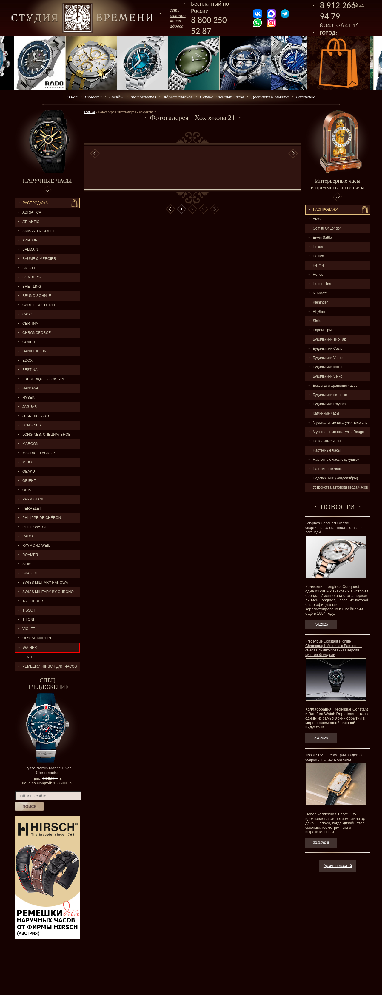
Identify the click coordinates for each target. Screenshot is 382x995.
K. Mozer (320, 293)
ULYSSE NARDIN (36, 638)
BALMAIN (30, 249)
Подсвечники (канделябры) (335, 478)
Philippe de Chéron (41, 518)
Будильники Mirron (328, 367)
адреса (177, 26)
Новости (93, 97)
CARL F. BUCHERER (39, 305)
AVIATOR (30, 240)
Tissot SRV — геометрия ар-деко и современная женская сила (334, 757)
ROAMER (30, 555)
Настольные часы (327, 469)
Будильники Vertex (328, 358)
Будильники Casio (327, 348)
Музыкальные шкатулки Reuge (338, 432)
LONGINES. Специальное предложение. (43, 435)
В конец (214, 209)
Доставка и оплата (270, 97)
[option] (194, 153)
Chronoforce (36, 333)
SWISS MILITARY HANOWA (45, 582)
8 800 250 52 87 (209, 25)
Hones (318, 274)
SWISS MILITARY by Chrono (48, 592)
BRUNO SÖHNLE (36, 296)
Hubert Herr (322, 284)
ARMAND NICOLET (38, 231)
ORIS (26, 490)
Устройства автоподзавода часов (340, 487)
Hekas (318, 247)
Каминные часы (326, 413)
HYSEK (28, 397)
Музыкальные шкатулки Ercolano (340, 423)
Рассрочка (305, 97)
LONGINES (31, 425)
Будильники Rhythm (329, 404)
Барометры (322, 330)
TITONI (28, 619)
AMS (317, 219)
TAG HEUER (32, 601)
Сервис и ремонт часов (222, 97)
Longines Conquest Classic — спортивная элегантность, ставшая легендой (334, 527)
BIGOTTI (29, 268)
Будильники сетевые (330, 395)
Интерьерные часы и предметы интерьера (337, 184)
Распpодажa (325, 209)
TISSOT (28, 610)
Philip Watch (34, 527)
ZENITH (28, 657)
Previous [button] (95, 153)
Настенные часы (327, 450)
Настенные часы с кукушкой (336, 460)
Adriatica (31, 212)
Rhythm (319, 311)
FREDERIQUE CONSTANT (44, 379)
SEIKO (27, 564)
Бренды (116, 97)
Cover (28, 342)
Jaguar (29, 407)
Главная (90, 112)
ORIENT (29, 481)
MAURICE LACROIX (39, 453)
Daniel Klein (34, 351)
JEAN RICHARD (35, 416)
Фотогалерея (143, 97)
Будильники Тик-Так (329, 339)
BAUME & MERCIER (39, 259)
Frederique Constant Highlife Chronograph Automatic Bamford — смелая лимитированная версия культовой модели (333, 648)
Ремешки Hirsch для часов (49, 666)
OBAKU (28, 471)
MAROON (30, 444)
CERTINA (30, 323)
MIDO (27, 462)
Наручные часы (47, 181)
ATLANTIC (30, 222)
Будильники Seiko (327, 376)
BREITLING (31, 286)
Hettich (318, 256)
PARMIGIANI (32, 499)
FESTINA (30, 370)
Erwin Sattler (323, 237)
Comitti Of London (327, 228)
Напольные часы (327, 441)
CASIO (27, 314)
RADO (27, 536)
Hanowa (30, 388)
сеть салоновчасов (178, 15)
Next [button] (293, 153)
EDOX (27, 360)
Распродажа (35, 203)
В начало (170, 209)
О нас (72, 97)
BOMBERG (31, 277)
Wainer (30, 648)
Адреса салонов (178, 97)
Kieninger (320, 302)
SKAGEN (29, 573)
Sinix (317, 321)
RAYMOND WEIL (36, 545)
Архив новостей (338, 865)
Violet (28, 629)
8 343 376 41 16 (339, 25)
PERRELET (31, 508)
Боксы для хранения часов (335, 385)
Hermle (318, 265)
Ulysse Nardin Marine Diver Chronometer (47, 770)
